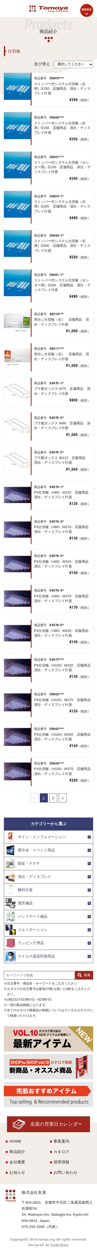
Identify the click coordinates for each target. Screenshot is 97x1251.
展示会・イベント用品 (30, 850)
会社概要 (17, 1162)
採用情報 (61, 1162)
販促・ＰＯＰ (22, 863)
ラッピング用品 (24, 943)
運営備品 (19, 903)
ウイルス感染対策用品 (30, 956)
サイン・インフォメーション (35, 837)
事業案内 (61, 1141)
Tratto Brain (59, 1245)
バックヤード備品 (26, 916)
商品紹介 (17, 1151)
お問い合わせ (65, 1172)
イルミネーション (26, 930)
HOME (15, 1141)
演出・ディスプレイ (28, 877)
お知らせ (17, 1172)
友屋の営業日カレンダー (56, 1124)
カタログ (61, 1151)
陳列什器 (19, 890)
